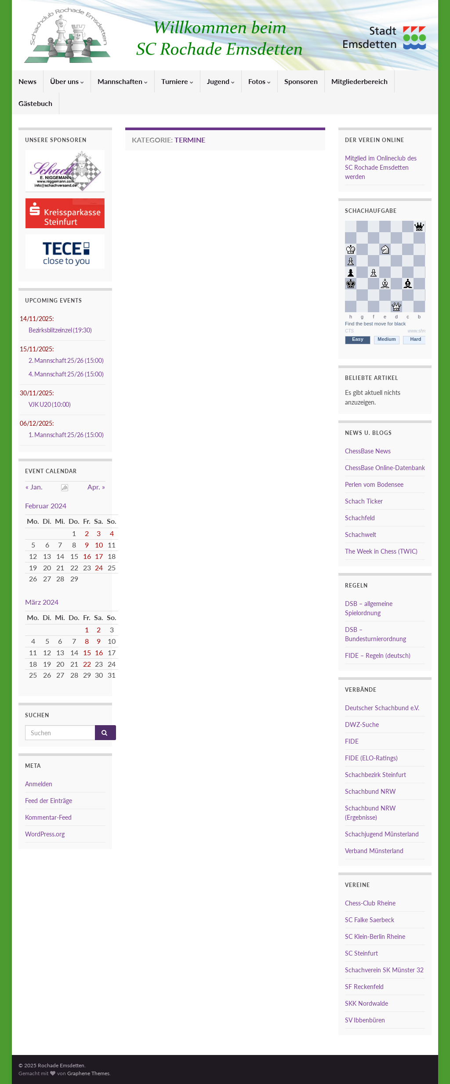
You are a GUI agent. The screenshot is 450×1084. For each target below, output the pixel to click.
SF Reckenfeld (364, 986)
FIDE (352, 741)
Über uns (67, 81)
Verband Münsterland (374, 850)
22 (87, 664)
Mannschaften (123, 81)
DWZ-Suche (362, 724)
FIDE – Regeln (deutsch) (377, 655)
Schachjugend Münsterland (382, 834)
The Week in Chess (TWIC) (381, 551)
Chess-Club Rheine (370, 903)
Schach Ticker (364, 501)
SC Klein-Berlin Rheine (375, 936)
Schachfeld (360, 518)
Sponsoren (301, 81)
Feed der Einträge (48, 800)
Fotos (259, 81)
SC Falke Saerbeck (369, 919)
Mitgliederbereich (359, 81)
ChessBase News (368, 451)
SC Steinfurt (361, 953)
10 (99, 544)
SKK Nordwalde (366, 1003)
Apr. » (96, 486)
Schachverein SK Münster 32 (384, 970)
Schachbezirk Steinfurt (375, 774)
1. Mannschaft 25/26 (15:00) (66, 434)
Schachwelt (360, 534)
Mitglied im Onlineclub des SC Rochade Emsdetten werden (381, 167)
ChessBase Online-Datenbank (385, 467)
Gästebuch (35, 103)
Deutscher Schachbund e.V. (382, 708)
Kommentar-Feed (48, 817)
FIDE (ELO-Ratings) (371, 758)
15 (87, 652)
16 (87, 556)
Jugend (221, 81)
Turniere (177, 81)
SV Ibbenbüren (365, 1020)
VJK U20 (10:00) (50, 404)
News (27, 81)
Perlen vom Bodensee (374, 484)
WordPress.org (45, 834)
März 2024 (41, 602)
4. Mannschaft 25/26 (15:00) (66, 374)
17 (99, 556)
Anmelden (38, 784)
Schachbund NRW (370, 791)
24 (99, 567)
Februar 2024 (45, 505)
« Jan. (34, 486)
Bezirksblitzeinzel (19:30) (60, 330)
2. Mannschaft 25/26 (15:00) (66, 360)
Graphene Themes (88, 1073)
